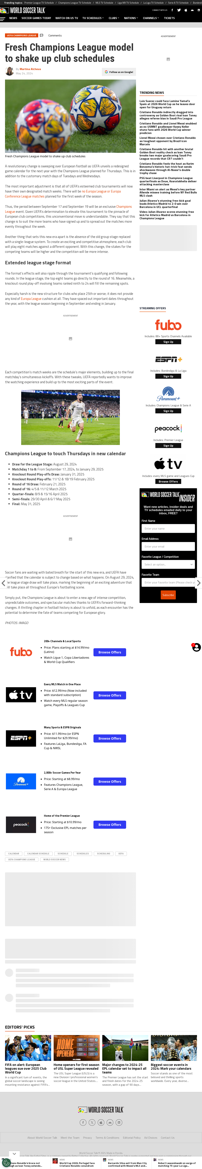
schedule (63, 853)
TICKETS (169, 18)
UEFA (121, 853)
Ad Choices (150, 1137)
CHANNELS (151, 18)
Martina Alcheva (30, 69)
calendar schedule (38, 853)
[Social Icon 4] (119, 1122)
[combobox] (167, 564)
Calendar (13, 853)
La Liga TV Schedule (153, 2)
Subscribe (168, 595)
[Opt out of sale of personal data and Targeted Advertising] (6, 1162)
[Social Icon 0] (83, 1122)
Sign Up (168, 342)
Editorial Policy (132, 1137)
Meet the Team (70, 1137)
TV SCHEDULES (93, 18)
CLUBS (114, 18)
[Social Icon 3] (110, 1122)
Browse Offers (109, 652)
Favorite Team (150, 574)
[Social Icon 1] (92, 1122)
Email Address (150, 539)
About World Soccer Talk (42, 1137)
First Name (148, 521)
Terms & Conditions (107, 1137)
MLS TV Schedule (104, 2)
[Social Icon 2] (101, 1122)
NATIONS (131, 18)
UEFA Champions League (21, 859)
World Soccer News (54, 859)
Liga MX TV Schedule (128, 2)
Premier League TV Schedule (39, 2)
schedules (83, 853)
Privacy (87, 1137)
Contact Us (168, 1137)
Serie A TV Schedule (178, 2)
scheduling (103, 853)
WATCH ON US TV (66, 18)
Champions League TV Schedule (74, 2)
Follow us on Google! (121, 72)
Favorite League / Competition (160, 557)
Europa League (31, 298)
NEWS (13, 18)
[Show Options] (191, 564)
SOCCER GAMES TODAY (36, 18)
